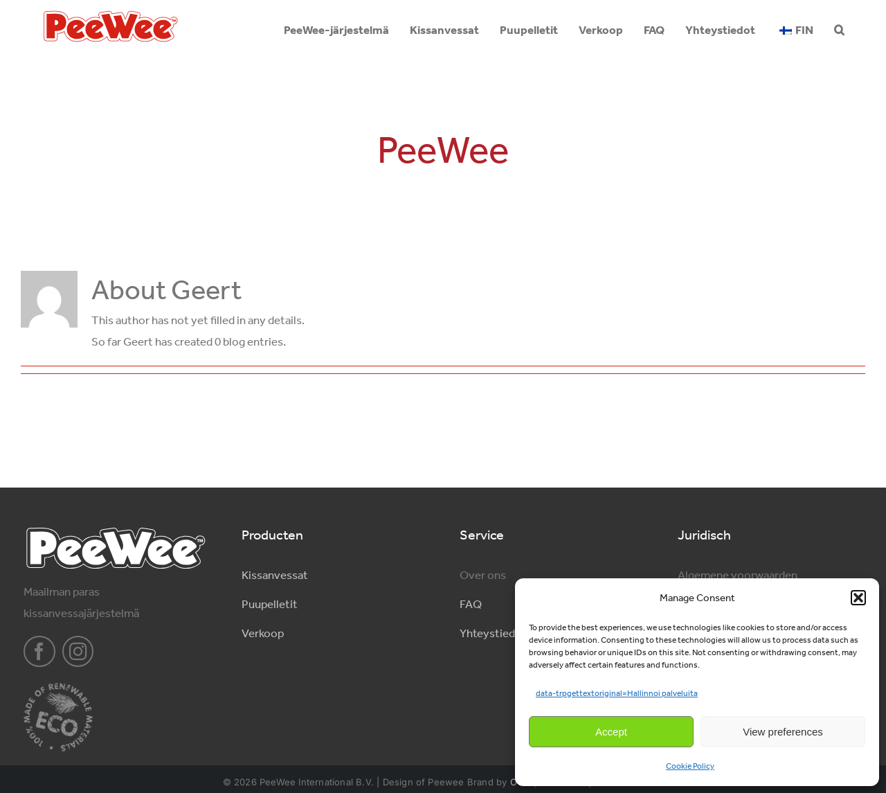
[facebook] (39, 652)
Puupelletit (270, 604)
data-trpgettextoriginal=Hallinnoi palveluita (617, 693)
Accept (611, 732)
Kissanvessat (275, 575)
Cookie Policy (690, 766)
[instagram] (78, 652)
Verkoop (263, 633)
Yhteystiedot (493, 633)
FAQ (471, 604)
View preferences (783, 732)
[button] (858, 598)
